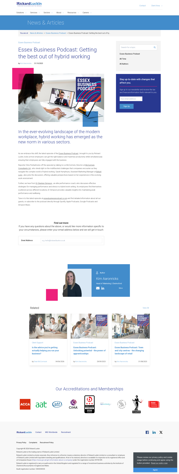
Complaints (33, 442)
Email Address (27, 240)
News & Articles (36, 33)
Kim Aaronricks (26, 63)
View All (146, 308)
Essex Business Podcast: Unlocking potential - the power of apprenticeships (89, 350)
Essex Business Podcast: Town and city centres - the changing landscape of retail (129, 350)
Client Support (37, 343)
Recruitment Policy (47, 442)
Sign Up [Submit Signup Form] (127, 106)
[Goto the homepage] (29, 4)
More (121, 288)
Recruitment (66, 432)
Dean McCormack (40, 361)
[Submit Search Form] (155, 47)
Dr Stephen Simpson (44, 183)
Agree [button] (155, 470)
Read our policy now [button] (159, 463)
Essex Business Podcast (56, 33)
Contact (142, 6)
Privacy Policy (21, 442)
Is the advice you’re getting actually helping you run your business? (45, 350)
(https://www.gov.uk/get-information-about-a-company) (52, 460)
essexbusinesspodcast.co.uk (55, 198)
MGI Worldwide (51, 432)
